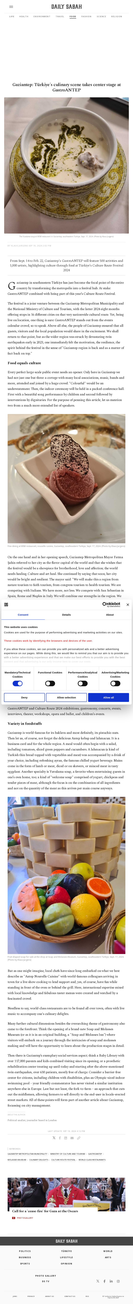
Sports (25, 1263)
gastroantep (95, 1154)
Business (25, 1257)
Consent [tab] (23, 614)
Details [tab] (66, 614)
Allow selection (66, 697)
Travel (60, 16)
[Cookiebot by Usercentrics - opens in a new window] (105, 604)
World (108, 1251)
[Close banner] (128, 604)
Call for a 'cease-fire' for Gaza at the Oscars (45, 1211)
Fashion (86, 16)
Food (73, 16)
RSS (87, 1296)
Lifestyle (66, 1257)
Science (101, 16)
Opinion (66, 1263)
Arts (108, 1257)
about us (49, 1296)
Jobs (15, 1296)
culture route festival (63, 1159)
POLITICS (25, 1251)
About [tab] (110, 614)
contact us (69, 1296)
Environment (42, 16)
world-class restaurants (92, 1159)
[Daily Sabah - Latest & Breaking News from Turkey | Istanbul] (66, 7)
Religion (116, 16)
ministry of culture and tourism (67, 1154)
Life (11, 16)
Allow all (108, 697)
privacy (31, 1296)
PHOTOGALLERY (25, 1218)
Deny (24, 697)
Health (23, 16)
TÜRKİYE (66, 1251)
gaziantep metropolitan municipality (27, 1154)
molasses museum (17, 1159)
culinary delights (38, 1159)
